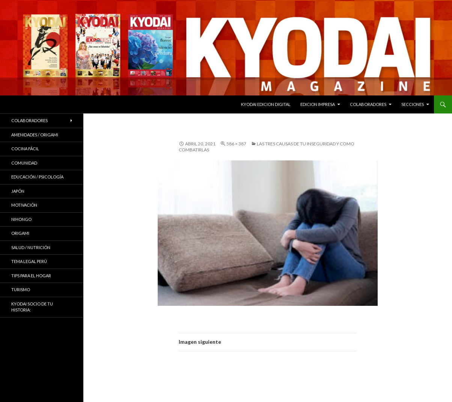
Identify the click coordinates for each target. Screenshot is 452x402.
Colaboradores (368, 104)
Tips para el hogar (31, 275)
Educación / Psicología (37, 176)
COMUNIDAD (24, 162)
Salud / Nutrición (30, 247)
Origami (20, 233)
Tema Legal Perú (29, 261)
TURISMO (20, 289)
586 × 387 (236, 144)
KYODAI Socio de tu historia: (32, 307)
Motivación (24, 205)
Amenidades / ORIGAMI (34, 134)
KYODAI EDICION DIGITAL (266, 104)
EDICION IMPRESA (317, 104)
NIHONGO (21, 219)
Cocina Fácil (25, 148)
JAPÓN (17, 191)
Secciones (412, 104)
